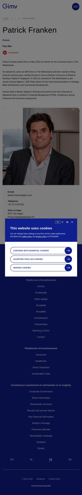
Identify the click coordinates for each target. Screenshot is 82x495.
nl (62, 222)
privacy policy (41, 236)
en (58, 222)
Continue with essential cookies (31, 251)
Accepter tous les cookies (28, 259)
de (72, 222)
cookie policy (27, 236)
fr (67, 222)
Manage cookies (22, 268)
